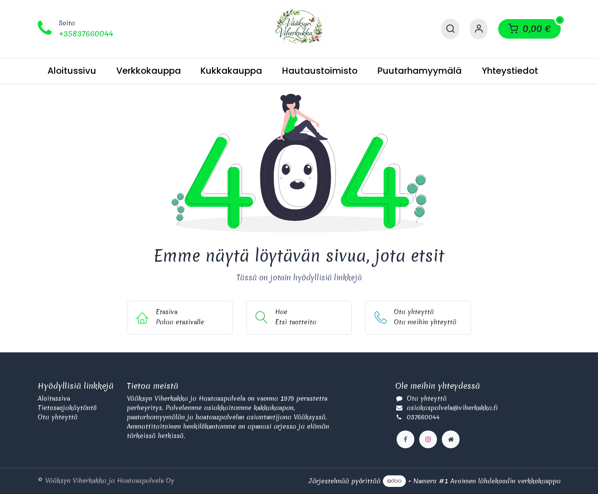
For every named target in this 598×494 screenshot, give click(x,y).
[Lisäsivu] (451, 439)
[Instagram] (428, 439)
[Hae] (450, 29)
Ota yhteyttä (58, 417)
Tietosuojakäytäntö (67, 407)
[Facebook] (405, 439)
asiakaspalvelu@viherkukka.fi (452, 407)
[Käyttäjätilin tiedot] (479, 29)
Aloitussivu (54, 398)
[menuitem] (72, 70)
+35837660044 (86, 33)
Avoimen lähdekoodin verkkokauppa (505, 480)
